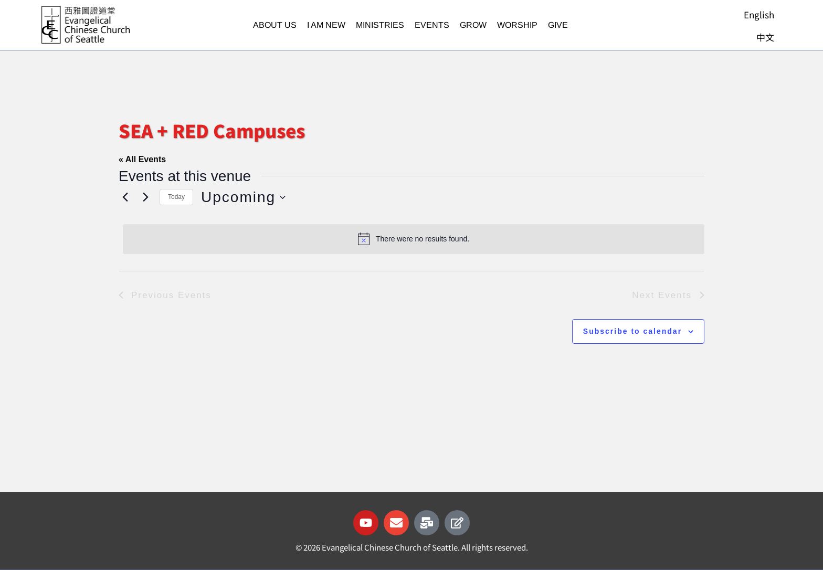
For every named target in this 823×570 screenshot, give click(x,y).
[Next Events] (145, 197)
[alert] (413, 239)
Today (176, 196)
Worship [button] (517, 24)
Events (432, 24)
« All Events (142, 159)
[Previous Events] (125, 197)
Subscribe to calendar (632, 331)
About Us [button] (275, 24)
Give (558, 24)
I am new (326, 24)
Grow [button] (473, 24)
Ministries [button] (380, 24)
